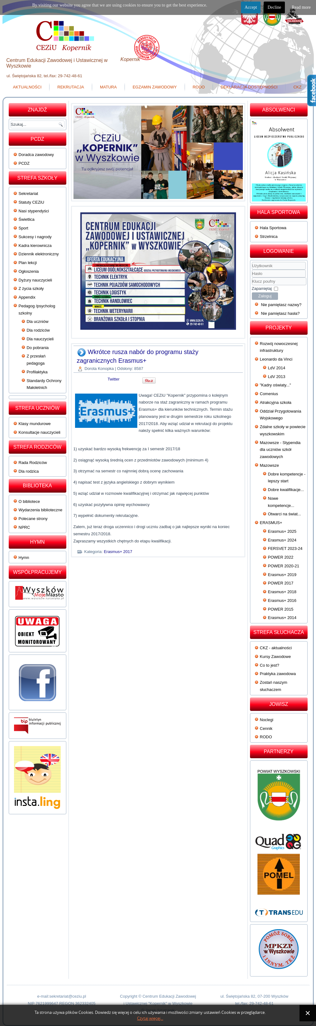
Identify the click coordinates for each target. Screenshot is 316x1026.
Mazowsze (269, 465)
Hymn (24, 557)
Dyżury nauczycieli (35, 280)
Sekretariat (28, 193)
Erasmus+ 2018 (282, 591)
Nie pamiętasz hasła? (280, 313)
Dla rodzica (29, 471)
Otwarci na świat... (284, 514)
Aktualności (27, 87)
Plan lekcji (28, 262)
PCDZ (24, 163)
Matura (108, 87)
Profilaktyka (37, 372)
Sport (23, 228)
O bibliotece (29, 501)
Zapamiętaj (262, 288)
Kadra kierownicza (35, 245)
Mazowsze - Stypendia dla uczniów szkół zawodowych (280, 449)
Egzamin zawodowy (155, 87)
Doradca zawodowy (36, 154)
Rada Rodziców (33, 462)
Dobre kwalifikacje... (286, 489)
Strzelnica (269, 236)
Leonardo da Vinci (276, 359)
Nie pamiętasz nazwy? (281, 304)
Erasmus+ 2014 (282, 617)
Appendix (27, 297)
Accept (251, 7)
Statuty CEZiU (31, 202)
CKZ (297, 87)
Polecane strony (33, 518)
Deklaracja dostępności (249, 87)
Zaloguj (265, 296)
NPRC (24, 527)
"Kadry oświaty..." (275, 385)
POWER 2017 (281, 583)
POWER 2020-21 (283, 566)
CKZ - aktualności (276, 647)
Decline (274, 7)
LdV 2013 (276, 376)
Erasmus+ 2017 (118, 551)
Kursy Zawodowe (275, 656)
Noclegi (266, 719)
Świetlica (27, 219)
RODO (199, 87)
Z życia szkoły (31, 288)
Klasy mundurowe (35, 423)
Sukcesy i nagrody (35, 236)
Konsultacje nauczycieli (39, 432)
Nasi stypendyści (34, 211)
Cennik (266, 728)
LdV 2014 (276, 368)
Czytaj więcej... (150, 1018)
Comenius (269, 393)
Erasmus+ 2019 (282, 574)
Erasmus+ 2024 (282, 540)
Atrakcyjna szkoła (275, 402)
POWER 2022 (281, 557)
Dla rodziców (38, 330)
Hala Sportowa (273, 227)
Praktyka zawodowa (278, 673)
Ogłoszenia (29, 271)
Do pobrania (38, 347)
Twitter (114, 379)
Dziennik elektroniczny (39, 254)
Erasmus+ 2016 (282, 600)
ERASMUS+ (271, 522)
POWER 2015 (281, 609)
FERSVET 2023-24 (285, 548)
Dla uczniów (38, 321)
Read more (301, 7)
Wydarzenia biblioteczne (41, 510)
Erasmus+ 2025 (282, 531)
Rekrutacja (70, 87)
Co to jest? (269, 665)
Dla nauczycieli (40, 339)
